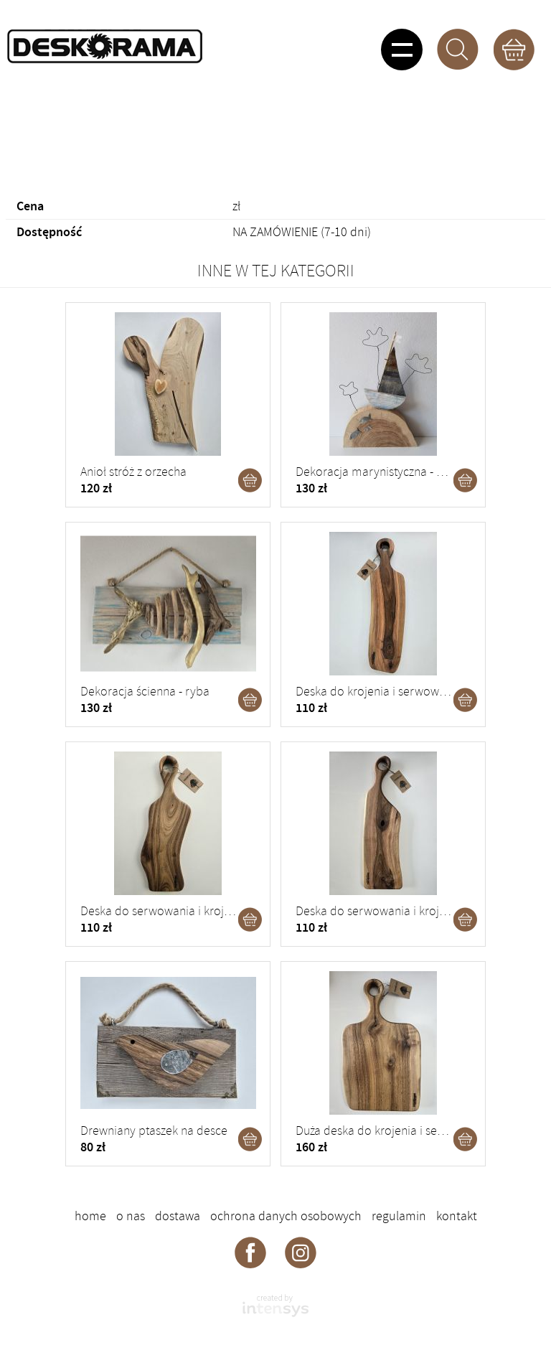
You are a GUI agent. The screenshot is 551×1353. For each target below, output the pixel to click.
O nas (130, 1215)
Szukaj (458, 49)
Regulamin (399, 1215)
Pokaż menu (402, 49)
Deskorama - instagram (301, 1252)
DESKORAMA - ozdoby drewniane (104, 47)
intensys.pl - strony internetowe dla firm (275, 1305)
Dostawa (177, 1215)
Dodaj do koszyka (250, 480)
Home (90, 1215)
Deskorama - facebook (250, 1252)
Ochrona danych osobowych (286, 1215)
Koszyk (513, 49)
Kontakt (456, 1215)
